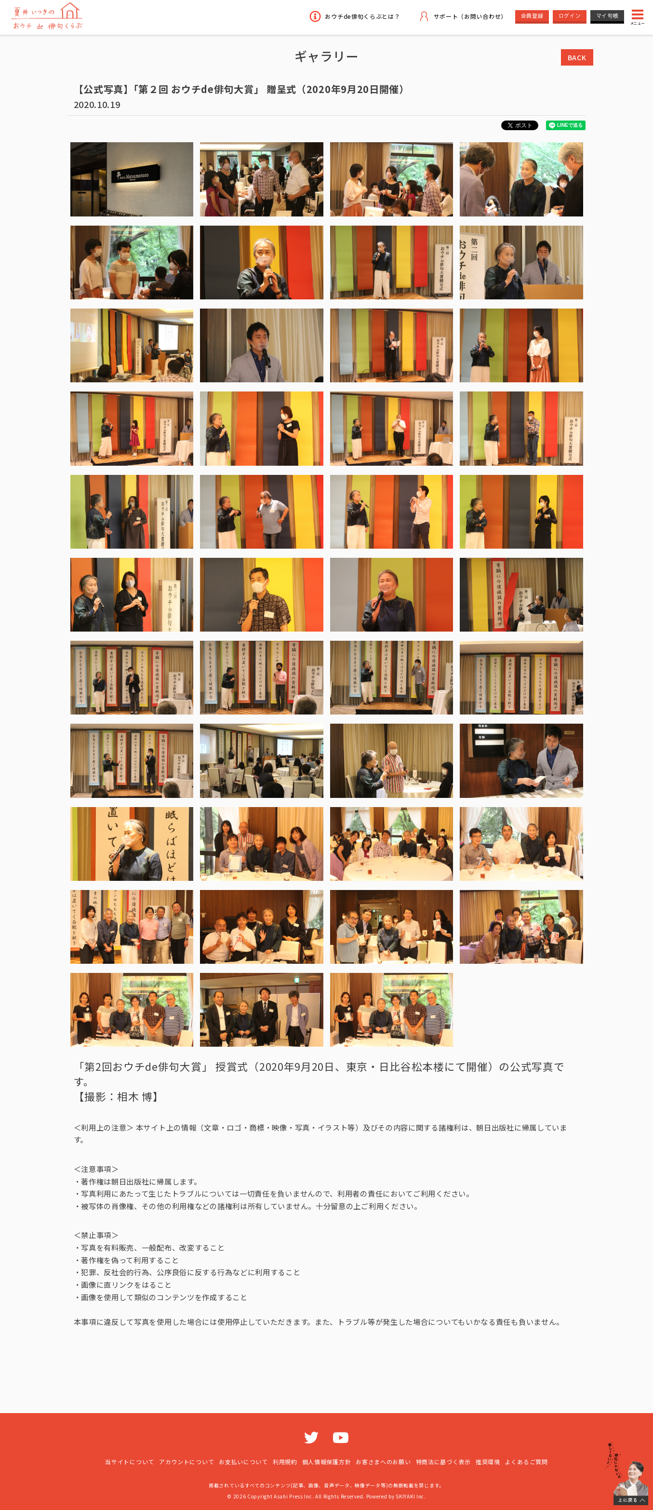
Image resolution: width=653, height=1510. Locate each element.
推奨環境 (488, 1461)
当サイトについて (129, 1461)
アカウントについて (186, 1461)
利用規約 (285, 1461)
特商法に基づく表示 (443, 1461)
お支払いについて (243, 1461)
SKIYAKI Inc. (411, 1496)
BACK (577, 57)
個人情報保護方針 (326, 1461)
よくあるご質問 (526, 1461)
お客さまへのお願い (383, 1461)
